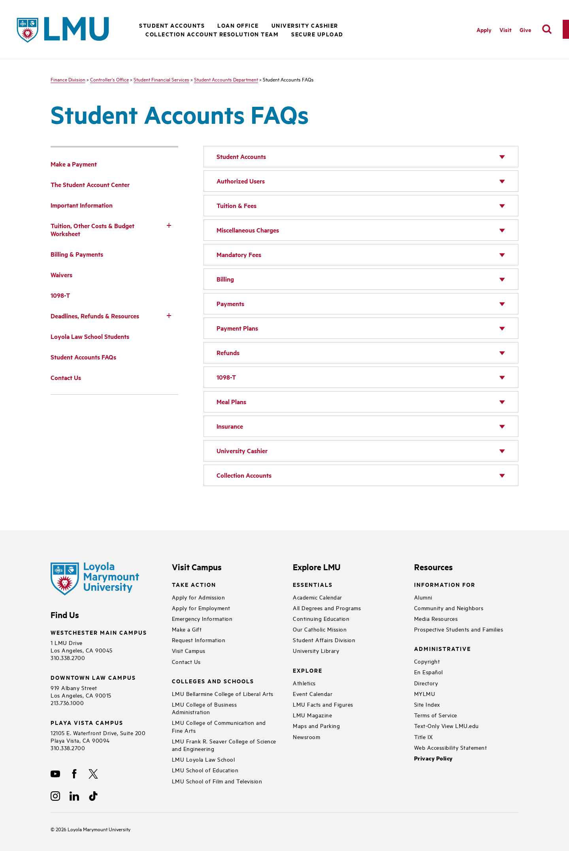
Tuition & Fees (236, 205)
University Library (316, 650)
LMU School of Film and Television (217, 781)
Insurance (230, 426)
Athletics (304, 682)
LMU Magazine (312, 715)
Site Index (427, 704)
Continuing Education (321, 618)
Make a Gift (187, 629)
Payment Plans (237, 328)
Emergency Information (202, 618)
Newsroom (306, 736)
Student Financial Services (161, 79)
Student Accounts (241, 156)
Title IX (423, 736)
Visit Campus (188, 650)
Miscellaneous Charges (248, 229)
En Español (428, 671)
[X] (93, 773)
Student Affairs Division (324, 639)
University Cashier (304, 25)
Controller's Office (109, 79)
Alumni (423, 597)
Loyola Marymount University (93, 828)
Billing (225, 279)
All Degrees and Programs (327, 607)
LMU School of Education (205, 769)
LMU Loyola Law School (203, 759)
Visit (505, 29)
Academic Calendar (317, 597)
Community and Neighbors (449, 607)
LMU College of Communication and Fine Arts (219, 726)
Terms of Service (435, 715)
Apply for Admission (198, 597)
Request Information (199, 639)
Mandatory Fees (239, 254)
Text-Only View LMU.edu (446, 725)
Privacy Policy (433, 758)
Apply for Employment (201, 607)
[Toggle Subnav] (168, 225)
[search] (546, 29)
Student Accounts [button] (172, 25)
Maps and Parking (316, 725)
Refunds (228, 352)
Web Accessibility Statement (450, 747)
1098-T (226, 377)
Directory (426, 682)
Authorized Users (241, 180)
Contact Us (186, 661)
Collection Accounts (244, 475)
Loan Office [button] (238, 25)
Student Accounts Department (226, 79)
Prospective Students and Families (458, 629)
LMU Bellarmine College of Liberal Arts (222, 693)
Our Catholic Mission (320, 629)
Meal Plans (231, 401)
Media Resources (436, 618)
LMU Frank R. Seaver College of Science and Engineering (224, 744)
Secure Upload (317, 34)
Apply (484, 29)
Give (525, 29)
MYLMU (424, 693)
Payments (230, 303)
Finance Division (68, 79)
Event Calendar (312, 693)
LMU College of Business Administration (204, 707)
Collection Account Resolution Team (212, 34)
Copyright (427, 661)
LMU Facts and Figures (323, 704)
